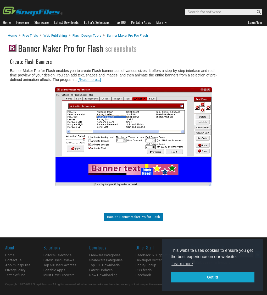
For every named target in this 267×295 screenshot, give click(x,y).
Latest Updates (101, 270)
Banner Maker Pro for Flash (127, 35)
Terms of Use (15, 275)
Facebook (143, 275)
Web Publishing (55, 35)
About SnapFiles (17, 265)
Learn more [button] (182, 263)
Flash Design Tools (87, 35)
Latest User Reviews (58, 260)
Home (12, 35)
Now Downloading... (104, 275)
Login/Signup (146, 265)
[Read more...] (89, 79)
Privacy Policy (15, 270)
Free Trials (30, 35)
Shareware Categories (106, 260)
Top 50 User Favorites (59, 265)
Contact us (13, 260)
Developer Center (149, 260)
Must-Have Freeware (58, 275)
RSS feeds (144, 270)
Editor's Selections (57, 255)
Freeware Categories (104, 255)
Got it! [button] (212, 277)
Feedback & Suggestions (155, 255)
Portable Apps (54, 270)
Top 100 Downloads (104, 265)
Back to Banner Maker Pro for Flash (133, 217)
